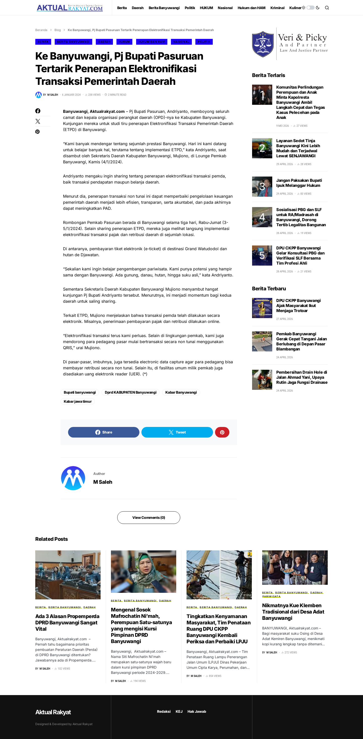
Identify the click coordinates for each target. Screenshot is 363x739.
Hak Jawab (197, 711)
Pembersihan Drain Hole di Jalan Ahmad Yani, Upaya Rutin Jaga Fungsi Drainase (302, 377)
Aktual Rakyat (53, 712)
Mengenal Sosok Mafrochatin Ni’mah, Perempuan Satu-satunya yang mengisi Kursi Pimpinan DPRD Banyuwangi (141, 625)
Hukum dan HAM (152, 41)
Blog (57, 30)
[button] (310, 8)
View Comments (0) (148, 517)
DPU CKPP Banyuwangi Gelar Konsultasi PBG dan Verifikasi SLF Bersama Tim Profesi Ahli (300, 255)
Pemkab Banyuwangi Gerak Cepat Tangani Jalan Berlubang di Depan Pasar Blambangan (301, 341)
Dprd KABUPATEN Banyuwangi (130, 392)
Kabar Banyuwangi (181, 392)
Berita (43, 41)
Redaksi (164, 711)
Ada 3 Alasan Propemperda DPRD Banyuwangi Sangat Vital (67, 622)
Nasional (181, 41)
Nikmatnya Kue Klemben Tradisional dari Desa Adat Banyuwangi (293, 611)
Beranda (41, 30)
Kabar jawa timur (78, 401)
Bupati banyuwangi (80, 392)
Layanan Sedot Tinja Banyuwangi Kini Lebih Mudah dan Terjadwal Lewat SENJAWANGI (298, 148)
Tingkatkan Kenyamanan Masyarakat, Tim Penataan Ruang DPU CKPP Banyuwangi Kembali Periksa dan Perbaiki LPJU (219, 629)
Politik (204, 41)
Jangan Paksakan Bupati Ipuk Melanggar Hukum (299, 183)
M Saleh (102, 482)
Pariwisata (271, 596)
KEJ (179, 711)
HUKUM (124, 41)
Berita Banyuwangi (73, 41)
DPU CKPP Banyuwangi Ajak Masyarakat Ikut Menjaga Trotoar (298, 305)
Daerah (104, 41)
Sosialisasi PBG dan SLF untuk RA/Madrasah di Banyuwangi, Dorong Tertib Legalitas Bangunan (301, 217)
